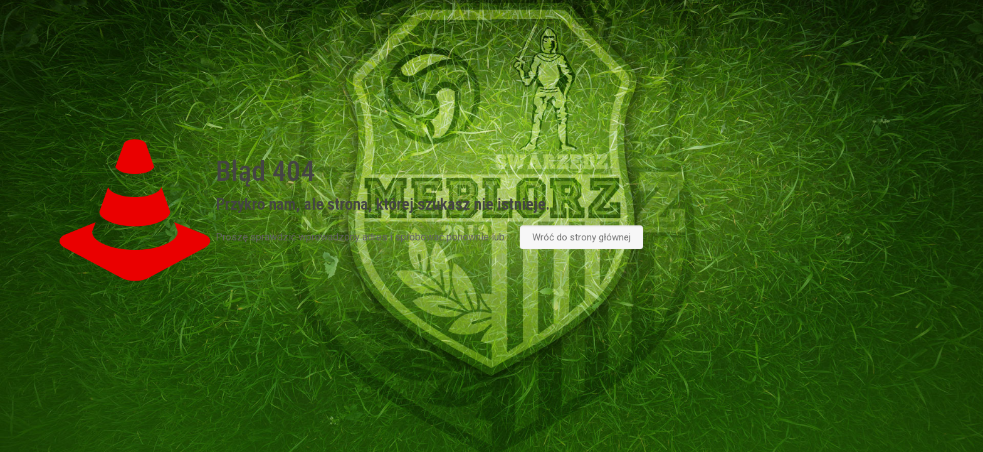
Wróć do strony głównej (581, 237)
